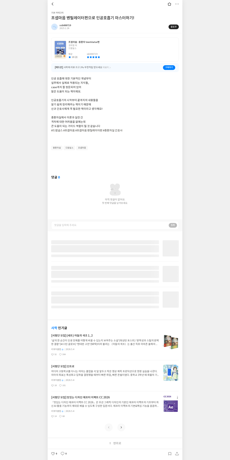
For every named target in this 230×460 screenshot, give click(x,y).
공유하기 (177, 453)
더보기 (177, 4)
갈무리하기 (170, 453)
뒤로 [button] (53, 4)
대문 (169, 4)
